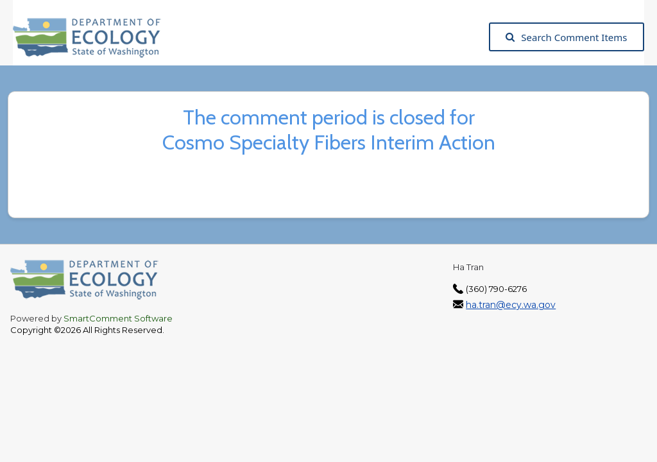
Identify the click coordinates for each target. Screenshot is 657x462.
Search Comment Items (566, 37)
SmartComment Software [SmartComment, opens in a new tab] (118, 318)
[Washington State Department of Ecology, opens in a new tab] (93, 37)
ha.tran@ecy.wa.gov (511, 305)
